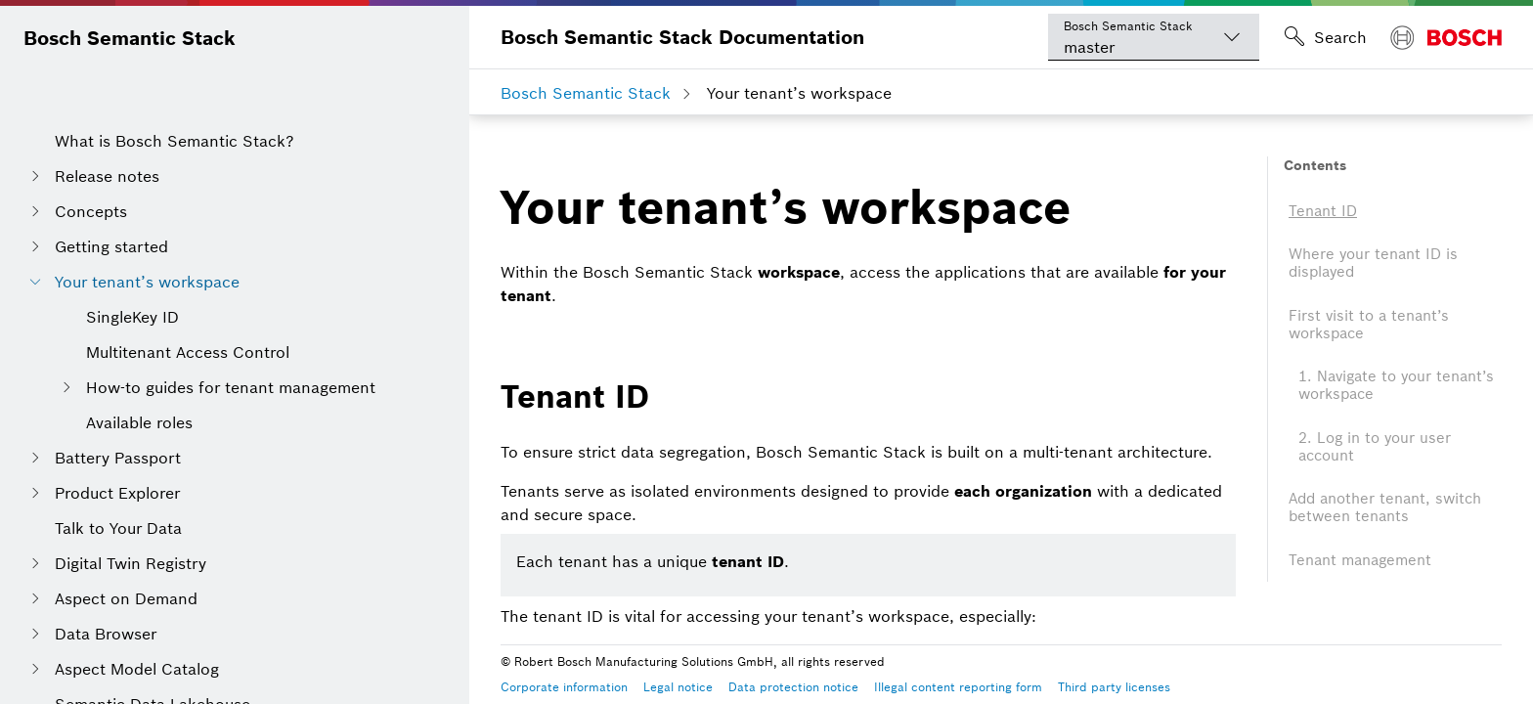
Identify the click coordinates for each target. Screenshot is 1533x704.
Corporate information (564, 687)
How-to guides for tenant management (230, 387)
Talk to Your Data (118, 528)
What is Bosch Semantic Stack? (174, 141)
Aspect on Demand (126, 598)
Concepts (91, 211)
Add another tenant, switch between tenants (1385, 507)
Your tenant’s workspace (147, 281)
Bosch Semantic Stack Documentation (682, 36)
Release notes (107, 176)
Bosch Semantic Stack (129, 37)
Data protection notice (793, 687)
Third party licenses (1114, 687)
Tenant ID (1323, 210)
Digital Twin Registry (130, 563)
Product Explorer (117, 493)
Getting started (111, 246)
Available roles (139, 422)
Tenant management (1360, 559)
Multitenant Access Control (187, 352)
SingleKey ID (132, 317)
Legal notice (678, 687)
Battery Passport (118, 457)
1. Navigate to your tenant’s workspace (1396, 385)
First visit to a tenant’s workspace (1369, 324)
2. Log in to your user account (1374, 446)
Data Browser (105, 633)
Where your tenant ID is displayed (1373, 262)
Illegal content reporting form (958, 687)
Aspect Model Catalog (137, 669)
